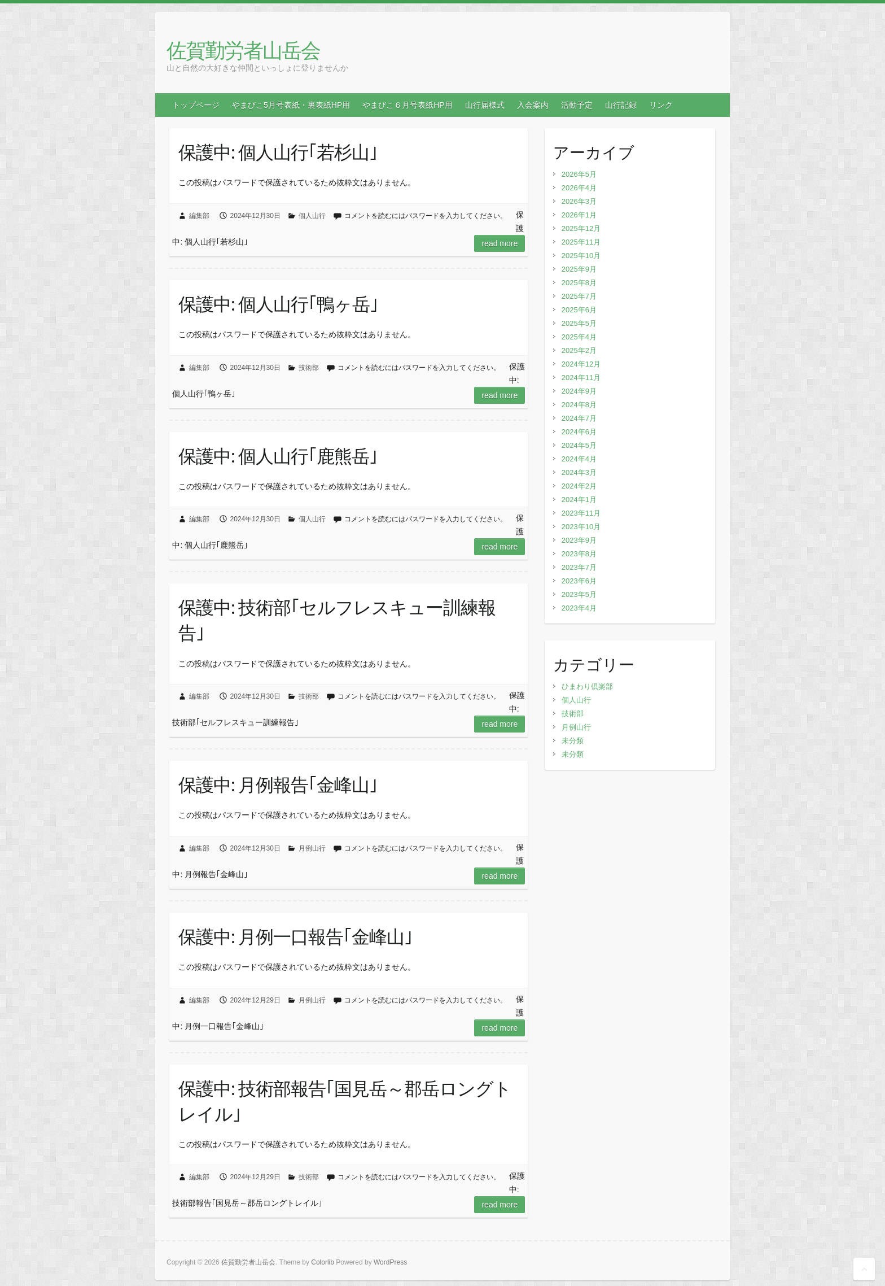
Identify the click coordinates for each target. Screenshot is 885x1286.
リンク (661, 105)
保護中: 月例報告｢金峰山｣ (278, 784)
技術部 (309, 368)
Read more (499, 243)
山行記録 (621, 105)
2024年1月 (579, 499)
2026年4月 (579, 188)
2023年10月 (581, 526)
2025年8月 (579, 282)
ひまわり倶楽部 (587, 686)
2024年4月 (579, 459)
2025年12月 (581, 228)
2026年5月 (579, 174)
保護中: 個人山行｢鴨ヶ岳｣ (278, 304)
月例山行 (312, 848)
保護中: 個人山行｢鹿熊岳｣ (278, 456)
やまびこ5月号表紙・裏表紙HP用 (291, 105)
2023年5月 (579, 594)
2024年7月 (579, 418)
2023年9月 (579, 540)
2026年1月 (579, 215)
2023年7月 (579, 567)
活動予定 (577, 105)
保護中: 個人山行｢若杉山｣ (278, 152)
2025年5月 (579, 323)
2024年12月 (581, 364)
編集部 (199, 216)
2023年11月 (581, 513)
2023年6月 (579, 581)
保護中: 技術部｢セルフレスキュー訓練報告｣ (337, 620)
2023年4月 (579, 608)
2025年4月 (579, 337)
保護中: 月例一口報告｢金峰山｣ (295, 936)
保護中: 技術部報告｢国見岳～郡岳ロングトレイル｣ (344, 1101)
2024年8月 (579, 404)
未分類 (573, 740)
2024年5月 (579, 445)
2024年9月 (579, 391)
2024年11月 (581, 377)
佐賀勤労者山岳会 (243, 50)
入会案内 (533, 105)
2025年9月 (579, 269)
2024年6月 (579, 432)
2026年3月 (579, 201)
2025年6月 (579, 310)
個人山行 (312, 216)
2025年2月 (579, 350)
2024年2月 (579, 486)
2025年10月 (581, 255)
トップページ (196, 105)
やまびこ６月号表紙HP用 (407, 105)
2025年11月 (581, 242)
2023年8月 (579, 554)
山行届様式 (485, 105)
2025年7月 (579, 296)
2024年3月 (579, 472)
